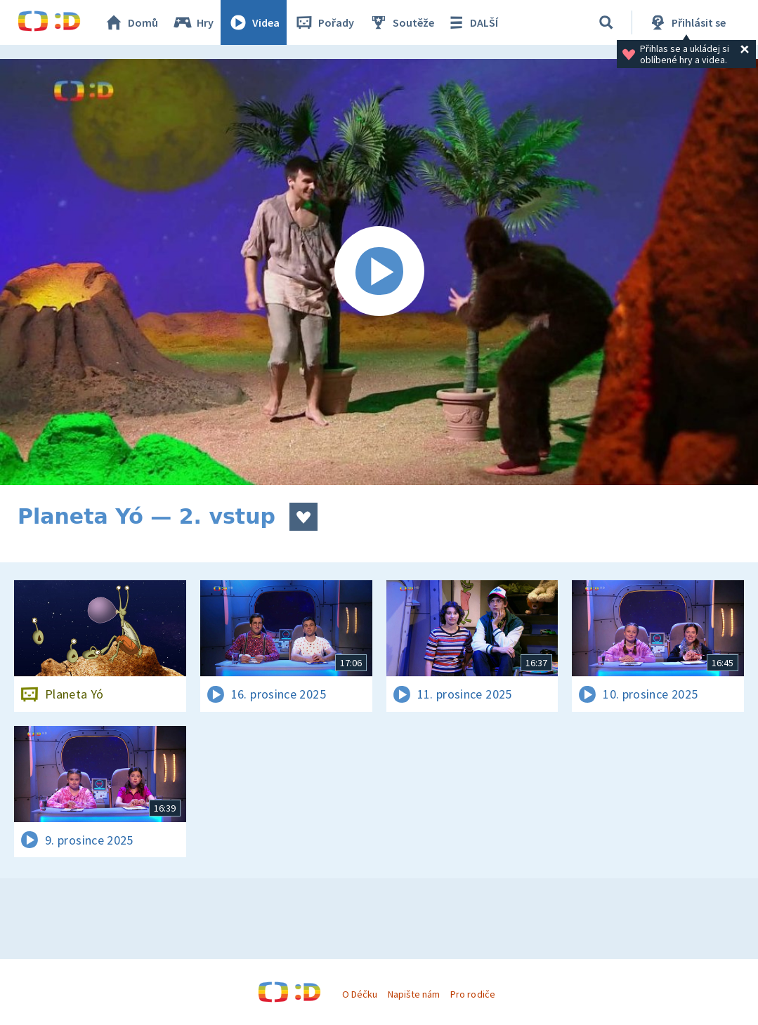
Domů (130, 22)
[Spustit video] (379, 272)
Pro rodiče (472, 994)
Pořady (324, 22)
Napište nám (414, 994)
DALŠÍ (471, 22)
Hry (193, 22)
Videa (254, 22)
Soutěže (401, 22)
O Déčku (359, 994)
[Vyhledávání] (606, 22)
